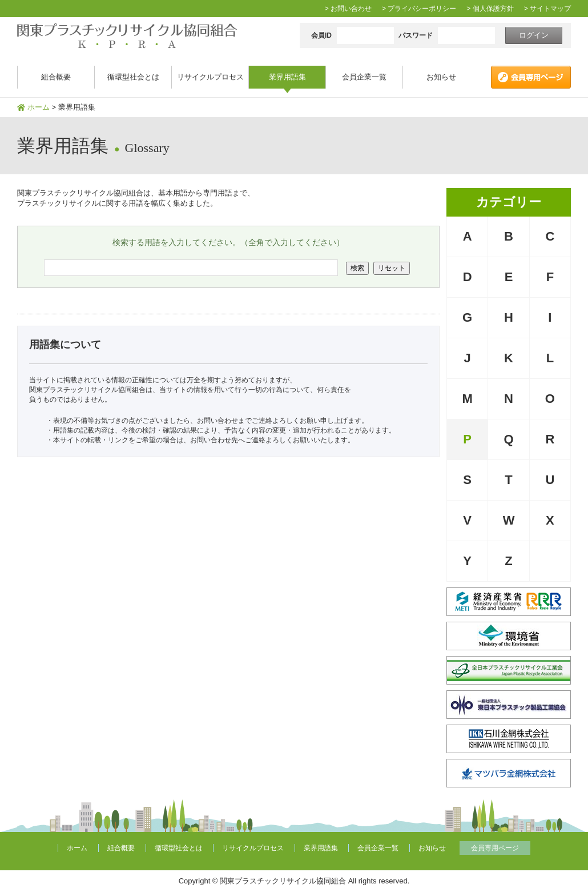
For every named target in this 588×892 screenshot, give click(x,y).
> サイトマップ (547, 9)
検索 (357, 268)
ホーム (38, 107)
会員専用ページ (495, 848)
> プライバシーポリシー (419, 9)
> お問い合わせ (348, 9)
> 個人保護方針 (489, 9)
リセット (391, 268)
